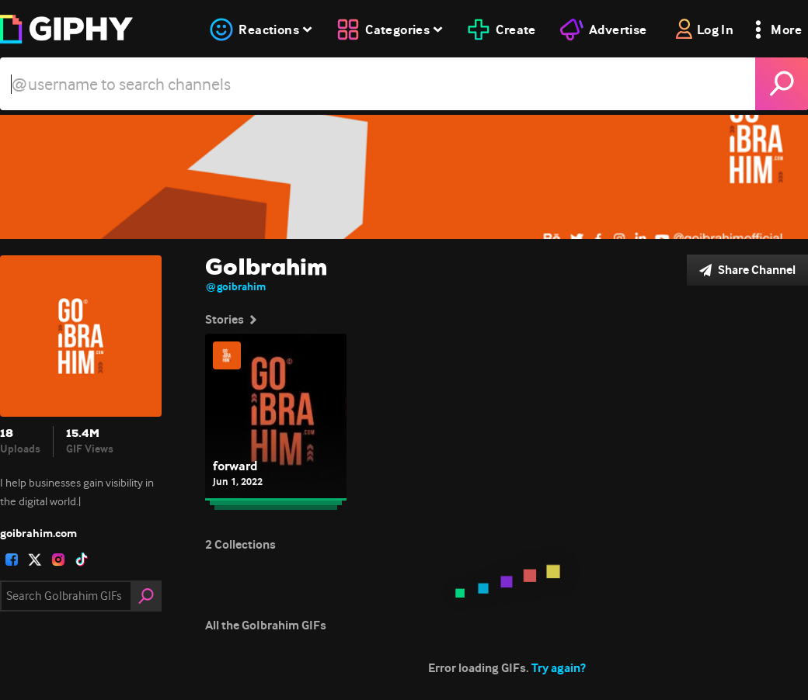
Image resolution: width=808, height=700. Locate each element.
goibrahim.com (38, 533)
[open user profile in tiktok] (81, 559)
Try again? (558, 667)
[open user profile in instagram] (58, 559)
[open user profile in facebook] (11, 559)
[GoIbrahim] (404, 177)
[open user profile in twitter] (35, 559)
